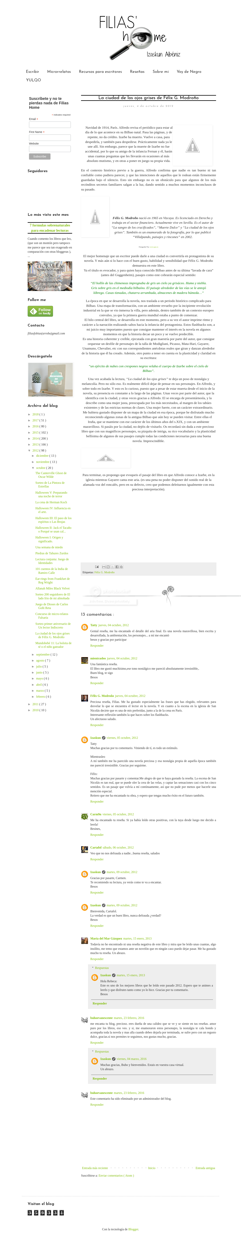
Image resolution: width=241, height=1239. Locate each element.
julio (39, 666)
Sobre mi (161, 72)
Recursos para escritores (100, 72)
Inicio (151, 1168)
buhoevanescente (101, 1018)
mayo (40, 678)
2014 (35, 438)
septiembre (43, 654)
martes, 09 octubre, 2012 (122, 872)
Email (33, 119)
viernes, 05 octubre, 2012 (122, 737)
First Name (37, 132)
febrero (41, 696)
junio (39, 672)
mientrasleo (98, 658)
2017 (35, 420)
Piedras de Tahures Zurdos (51, 553)
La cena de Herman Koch (51, 502)
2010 (35, 710)
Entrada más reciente (95, 1168)
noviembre (43, 461)
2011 (35, 704)
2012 (35, 450)
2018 (35, 414)
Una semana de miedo (49, 547)
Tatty (93, 625)
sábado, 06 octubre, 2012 (118, 847)
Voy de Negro (189, 72)
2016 (35, 426)
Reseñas (137, 72)
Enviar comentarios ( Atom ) (116, 1175)
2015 (35, 432)
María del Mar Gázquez (106, 938)
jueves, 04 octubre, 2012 (113, 625)
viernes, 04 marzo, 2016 (131, 1058)
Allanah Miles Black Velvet (52, 588)
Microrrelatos (59, 72)
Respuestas (102, 967)
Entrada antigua (205, 1168)
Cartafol (96, 847)
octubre (41, 467)
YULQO (33, 80)
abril (39, 684)
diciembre (42, 455)
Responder (96, 645)
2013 (35, 444)
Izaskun (95, 737)
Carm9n (95, 814)
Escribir (32, 72)
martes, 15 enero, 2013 (137, 938)
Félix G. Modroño (104, 572)
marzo (40, 690)
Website (34, 143)
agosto (40, 660)
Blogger (133, 1229)
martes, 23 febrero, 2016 (129, 1018)
